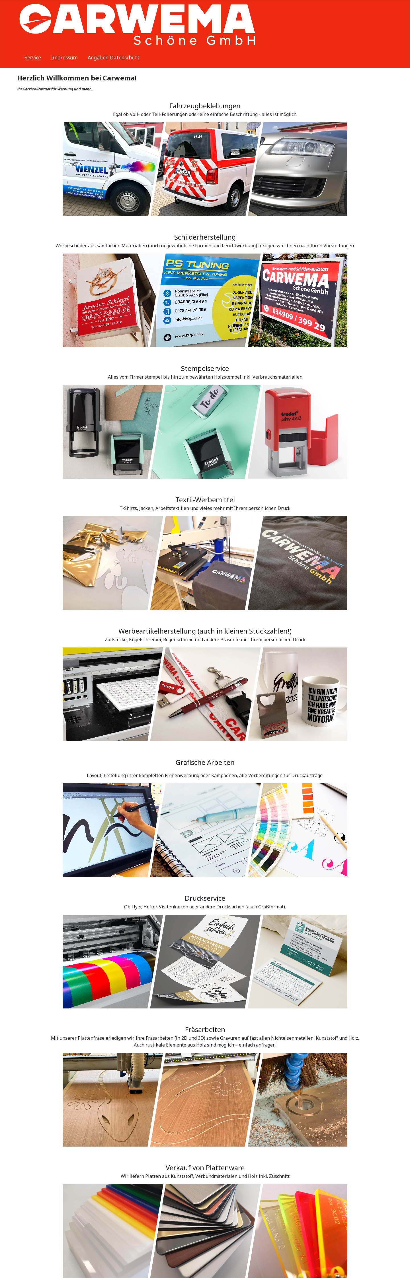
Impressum (64, 57)
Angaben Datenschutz (114, 57)
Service (32, 57)
